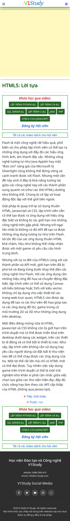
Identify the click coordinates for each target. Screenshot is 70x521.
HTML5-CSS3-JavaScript (35, 118)
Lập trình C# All (49, 104)
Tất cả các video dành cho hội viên (35, 135)
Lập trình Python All (23, 104)
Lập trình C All (37, 111)
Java (52, 111)
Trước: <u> (35, 402)
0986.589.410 (39, 472)
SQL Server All (15, 111)
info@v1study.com (38, 475)
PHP (60, 111)
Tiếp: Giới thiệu (35, 396)
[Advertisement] (35, 44)
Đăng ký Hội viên (35, 125)
